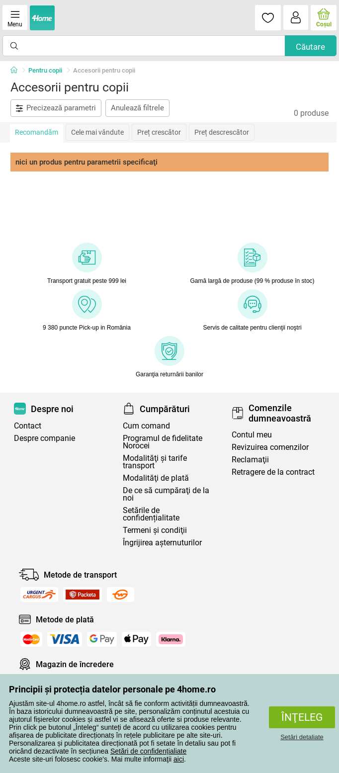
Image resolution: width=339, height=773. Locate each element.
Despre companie (44, 438)
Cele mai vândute (97, 132)
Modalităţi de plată (156, 478)
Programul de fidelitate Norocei (162, 441)
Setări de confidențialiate (148, 751)
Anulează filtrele (137, 107)
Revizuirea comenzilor (270, 447)
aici (178, 759)
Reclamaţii (250, 459)
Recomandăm (36, 132)
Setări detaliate (302, 737)
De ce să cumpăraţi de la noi (166, 494)
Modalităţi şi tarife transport (155, 461)
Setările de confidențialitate (151, 514)
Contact (27, 425)
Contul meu (252, 434)
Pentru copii (45, 70)
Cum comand (146, 425)
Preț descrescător (221, 132)
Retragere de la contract (273, 472)
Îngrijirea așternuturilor (162, 542)
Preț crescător (159, 132)
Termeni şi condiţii (155, 530)
